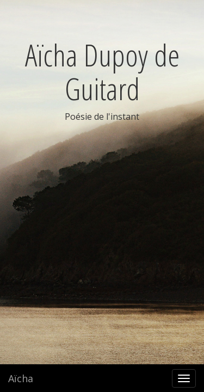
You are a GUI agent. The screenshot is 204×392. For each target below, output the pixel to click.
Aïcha (20, 378)
